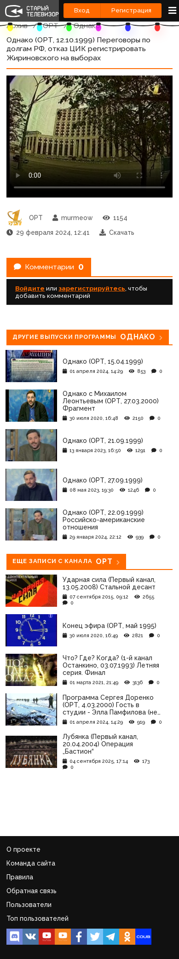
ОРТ (50, 25)
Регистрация (131, 10)
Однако (87, 25)
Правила (19, 877)
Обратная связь (31, 891)
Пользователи (29, 904)
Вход (82, 10)
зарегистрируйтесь (91, 288)
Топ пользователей (37, 918)
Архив (17, 25)
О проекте (23, 849)
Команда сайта (30, 863)
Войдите (30, 288)
